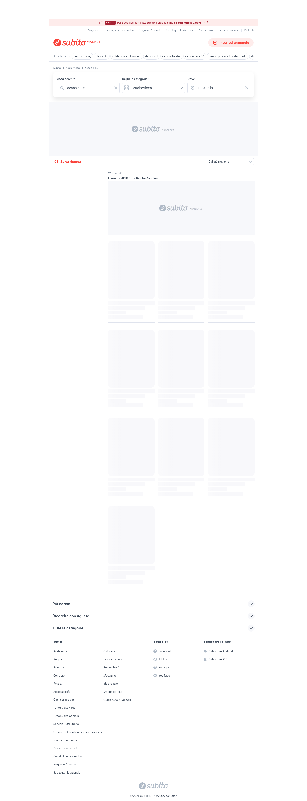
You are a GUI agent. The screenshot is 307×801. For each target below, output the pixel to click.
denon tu (102, 56)
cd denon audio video (126, 56)
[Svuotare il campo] (116, 88)
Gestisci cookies (64, 699)
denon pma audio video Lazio (227, 56)
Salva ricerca (67, 161)
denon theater (171, 56)
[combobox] (89, 88)
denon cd (151, 56)
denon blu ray (82, 56)
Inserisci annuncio (231, 42)
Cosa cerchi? (66, 79)
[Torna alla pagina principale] (77, 42)
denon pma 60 (194, 56)
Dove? (192, 79)
